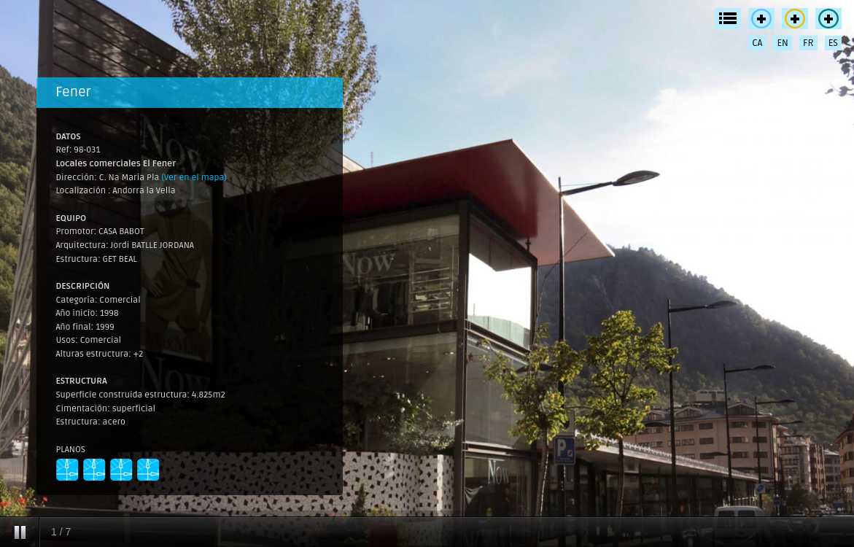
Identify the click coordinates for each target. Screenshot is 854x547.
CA (757, 43)
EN (782, 43)
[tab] (189, 92)
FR (808, 43)
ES (833, 43)
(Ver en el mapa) (194, 177)
